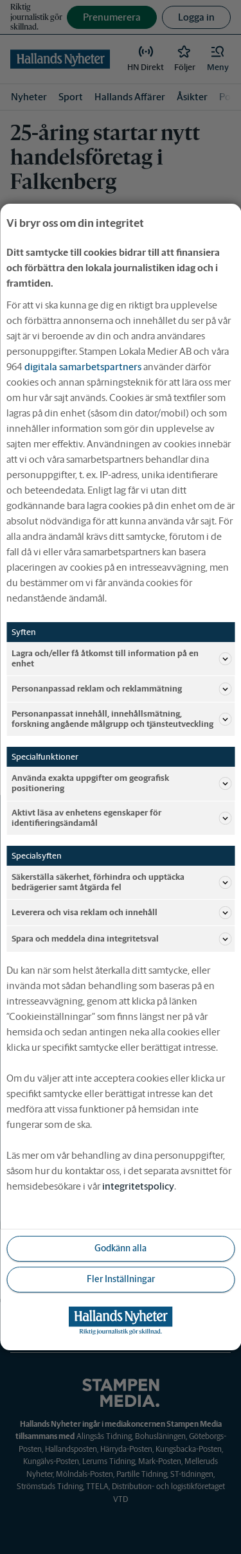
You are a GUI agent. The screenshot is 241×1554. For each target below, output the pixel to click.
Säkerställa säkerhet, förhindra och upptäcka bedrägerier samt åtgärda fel (121, 882)
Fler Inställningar (121, 1279)
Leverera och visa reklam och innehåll (121, 912)
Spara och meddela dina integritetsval (121, 939)
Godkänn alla (120, 1248)
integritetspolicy (138, 1186)
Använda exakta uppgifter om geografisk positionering (121, 783)
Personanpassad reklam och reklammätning (121, 689)
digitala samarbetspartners (82, 367)
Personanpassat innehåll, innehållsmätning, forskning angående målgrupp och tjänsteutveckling (121, 718)
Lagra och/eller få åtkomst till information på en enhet (121, 658)
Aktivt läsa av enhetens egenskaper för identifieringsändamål (121, 817)
